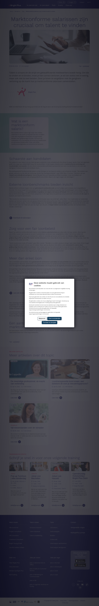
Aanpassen (42, 318)
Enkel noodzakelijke (54, 318)
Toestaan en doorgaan (49, 322)
